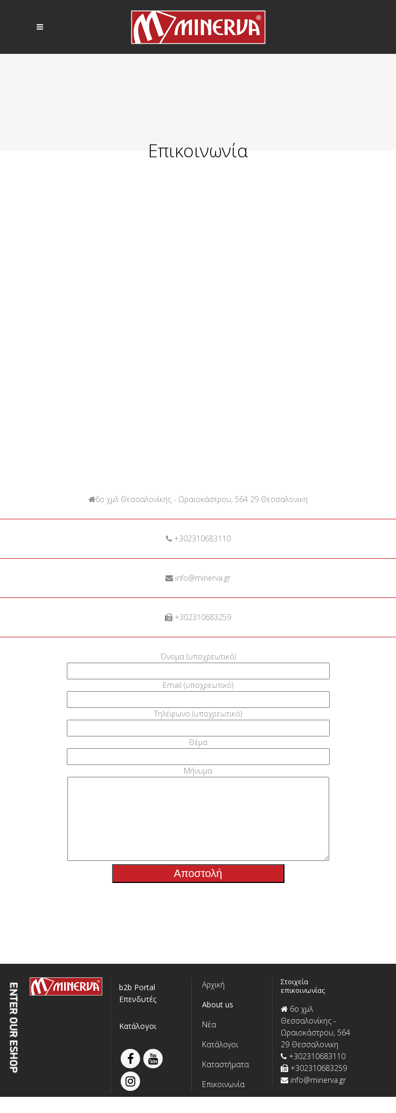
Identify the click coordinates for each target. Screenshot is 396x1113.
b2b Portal (137, 1003)
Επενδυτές (137, 1015)
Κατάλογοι (137, 1042)
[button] (232, 1020)
